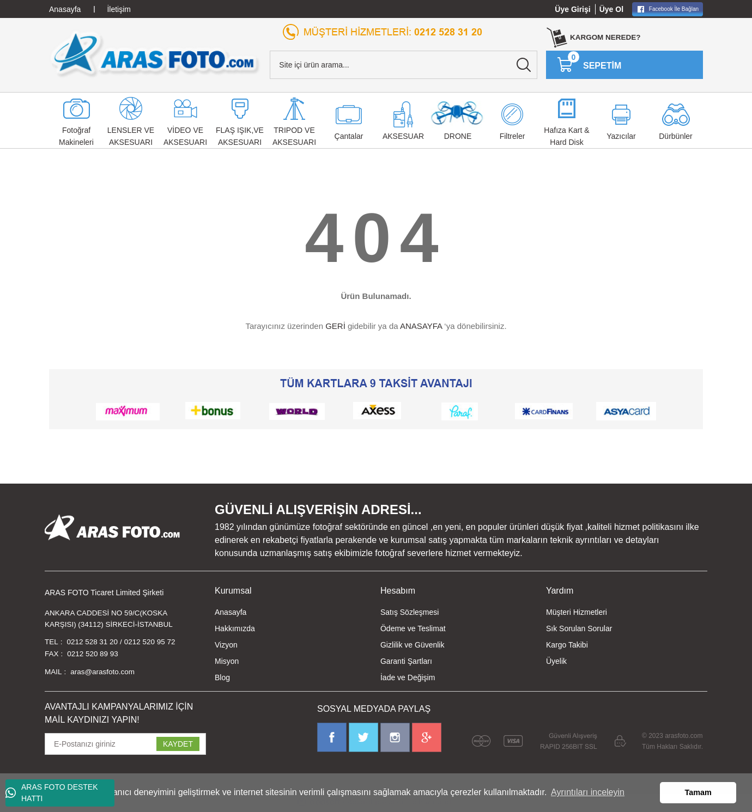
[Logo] (155, 54)
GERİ (335, 326)
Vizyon (226, 644)
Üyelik (556, 661)
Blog (222, 677)
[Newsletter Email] (125, 746)
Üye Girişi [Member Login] (572, 9)
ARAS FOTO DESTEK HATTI (51, 793)
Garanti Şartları (406, 661)
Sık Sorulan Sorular (579, 628)
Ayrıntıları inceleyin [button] (587, 792)
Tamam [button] (698, 792)
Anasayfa (230, 612)
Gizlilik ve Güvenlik (412, 644)
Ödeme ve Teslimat (413, 628)
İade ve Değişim (407, 677)
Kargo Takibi (567, 644)
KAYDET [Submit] (178, 746)
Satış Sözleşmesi (409, 612)
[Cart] (589, 65)
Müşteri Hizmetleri (576, 612)
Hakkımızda (235, 628)
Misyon (227, 661)
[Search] (403, 65)
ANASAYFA (421, 326)
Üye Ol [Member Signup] (611, 9)
